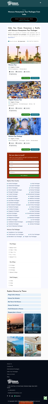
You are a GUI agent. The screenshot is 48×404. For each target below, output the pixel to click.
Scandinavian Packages (33, 213)
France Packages (35, 187)
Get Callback (24, 175)
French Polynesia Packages (15, 226)
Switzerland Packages (14, 185)
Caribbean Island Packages (15, 221)
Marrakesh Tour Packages (15, 236)
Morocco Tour (12, 65)
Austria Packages (12, 183)
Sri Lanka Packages (13, 209)
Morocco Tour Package (15, 136)
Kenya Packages (12, 213)
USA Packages (36, 219)
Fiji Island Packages (13, 202)
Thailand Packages (13, 207)
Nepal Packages (35, 215)
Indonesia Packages (34, 217)
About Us (9, 363)
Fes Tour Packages (35, 234)
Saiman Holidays (25, 401)
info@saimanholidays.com (15, 392)
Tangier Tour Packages (30, 236)
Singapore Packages (13, 211)
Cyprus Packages (35, 192)
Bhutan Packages (12, 215)
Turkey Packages (35, 207)
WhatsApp (25, 78)
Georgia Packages (13, 198)
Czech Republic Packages (15, 190)
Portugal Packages (13, 192)
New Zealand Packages (14, 204)
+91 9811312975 (11, 390)
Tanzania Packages (13, 224)
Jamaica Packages (34, 224)
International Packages (13, 369)
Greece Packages (13, 187)
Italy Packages (36, 183)
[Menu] (40, 2)
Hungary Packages (35, 196)
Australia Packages (35, 202)
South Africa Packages (34, 204)
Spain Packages (35, 185)
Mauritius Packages (34, 200)
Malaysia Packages (34, 209)
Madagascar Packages (33, 221)
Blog (8, 376)
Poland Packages (12, 196)
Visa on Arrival (11, 374)
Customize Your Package (26, 402)
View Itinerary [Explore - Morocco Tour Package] (35, 149)
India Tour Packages (12, 371)
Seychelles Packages (13, 200)
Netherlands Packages (34, 194)
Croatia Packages (13, 194)
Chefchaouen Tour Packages (15, 234)
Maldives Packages (35, 198)
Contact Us (10, 366)
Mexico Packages (12, 219)
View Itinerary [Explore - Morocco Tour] (35, 78)
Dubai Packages (35, 211)
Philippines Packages (13, 217)
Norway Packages (35, 190)
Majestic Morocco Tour (15, 100)
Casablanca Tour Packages (15, 232)
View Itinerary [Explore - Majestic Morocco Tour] (35, 114)
